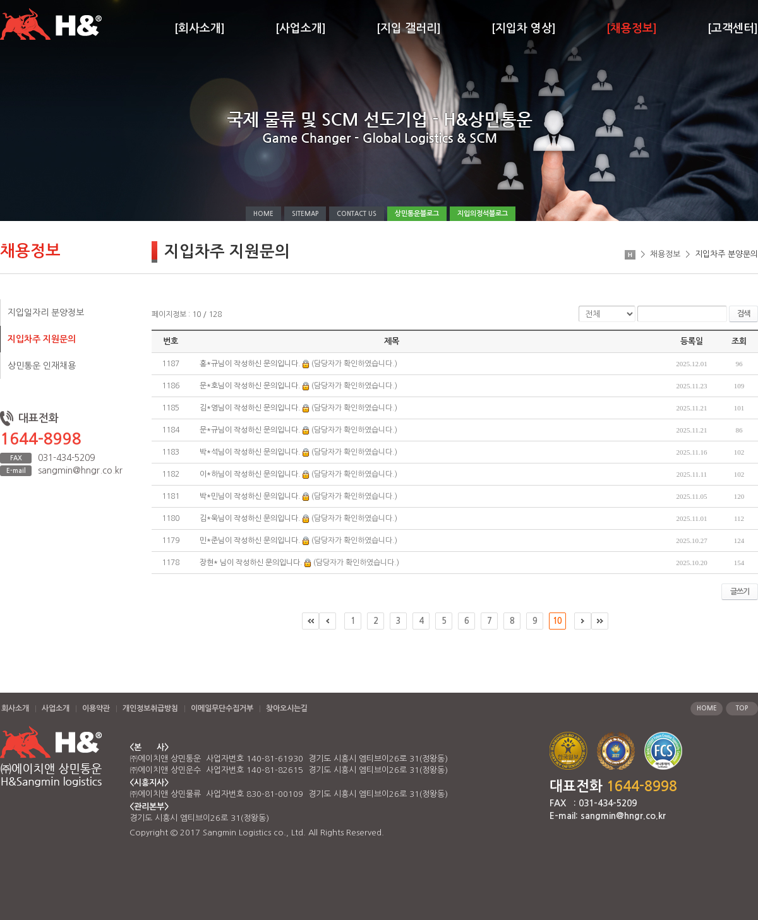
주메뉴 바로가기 (0, 0)
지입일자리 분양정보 (46, 312)
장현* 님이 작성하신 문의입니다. (251, 562)
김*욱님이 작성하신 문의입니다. (250, 518)
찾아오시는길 (287, 708)
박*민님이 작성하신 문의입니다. (250, 496)
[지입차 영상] (523, 28)
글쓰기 (739, 591)
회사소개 (15, 708)
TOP (742, 708)
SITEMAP (305, 214)
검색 (743, 314)
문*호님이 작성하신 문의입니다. (250, 386)
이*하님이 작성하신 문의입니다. (250, 474)
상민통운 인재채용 (42, 365)
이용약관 (96, 708)
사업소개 (55, 708)
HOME (263, 214)
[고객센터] (732, 28)
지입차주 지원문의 (42, 339)
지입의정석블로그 (482, 213)
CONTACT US (356, 214)
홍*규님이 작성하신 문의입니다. (250, 363)
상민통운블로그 (417, 213)
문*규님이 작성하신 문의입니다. (250, 430)
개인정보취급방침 (150, 708)
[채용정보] (631, 28)
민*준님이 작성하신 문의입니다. (250, 540)
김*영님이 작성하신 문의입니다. (250, 408)
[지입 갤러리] (408, 28)
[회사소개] (199, 28)
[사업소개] (300, 28)
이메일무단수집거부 (222, 708)
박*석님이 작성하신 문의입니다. (250, 452)
